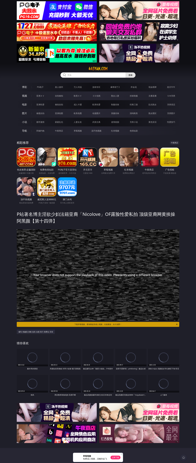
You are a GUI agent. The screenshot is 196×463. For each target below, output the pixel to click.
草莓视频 (78, 130)
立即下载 (115, 457)
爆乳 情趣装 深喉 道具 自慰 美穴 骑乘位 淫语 (35, 332)
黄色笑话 (152, 122)
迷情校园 (115, 122)
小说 (24, 122)
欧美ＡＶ (78, 95)
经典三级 (134, 104)
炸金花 (134, 87)
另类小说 (134, 122)
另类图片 (171, 113)
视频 (24, 95)
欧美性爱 (96, 104)
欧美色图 (78, 113)
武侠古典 (96, 122)
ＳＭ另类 (171, 95)
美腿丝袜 (115, 113)
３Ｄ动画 (96, 95)
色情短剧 (134, 130)
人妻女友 (78, 122)
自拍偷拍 (59, 95)
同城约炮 (40, 130)
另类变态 (171, 104)
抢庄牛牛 (171, 87)
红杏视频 (115, 130)
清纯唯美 (134, 113)
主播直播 (152, 95)
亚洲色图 (59, 113)
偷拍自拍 (59, 104)
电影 (24, 104)
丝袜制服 (134, 95)
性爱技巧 (171, 122)
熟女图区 (152, 113)
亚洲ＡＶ (40, 95)
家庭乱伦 (59, 122)
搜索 (130, 75)
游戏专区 (96, 87)
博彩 (24, 87)
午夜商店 (59, 130)
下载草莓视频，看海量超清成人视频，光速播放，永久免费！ (126, 324)
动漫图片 (96, 113)
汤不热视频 (96, 130)
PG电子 (40, 87)
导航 (24, 130)
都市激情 (40, 122)
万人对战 (78, 87)
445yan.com (98, 68)
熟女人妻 (115, 95)
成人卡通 (78, 104)
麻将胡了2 (115, 87)
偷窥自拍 (40, 113)
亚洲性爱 (40, 104)
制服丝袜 (115, 104)
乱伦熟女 (152, 104)
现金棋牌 (152, 87)
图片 (24, 113)
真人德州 (59, 87)
